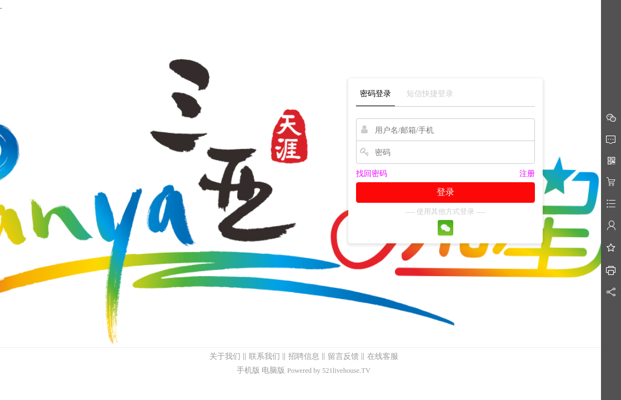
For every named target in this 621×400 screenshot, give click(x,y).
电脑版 (273, 370)
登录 (445, 192)
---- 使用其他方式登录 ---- (445, 212)
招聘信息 (303, 356)
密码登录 (375, 93)
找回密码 (371, 173)
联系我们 (264, 356)
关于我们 (225, 356)
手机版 (248, 370)
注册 (527, 173)
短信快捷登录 (430, 93)
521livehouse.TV (346, 370)
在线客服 (382, 356)
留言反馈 (343, 356)
